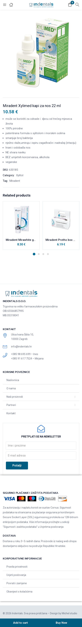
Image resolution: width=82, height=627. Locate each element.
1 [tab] (34, 254)
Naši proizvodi (14, 396)
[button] (70, 5)
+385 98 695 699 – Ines (24, 354)
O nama (11, 388)
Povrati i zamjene (16, 583)
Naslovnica (12, 380)
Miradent (14, 180)
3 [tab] (43, 254)
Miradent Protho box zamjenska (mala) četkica (61, 240)
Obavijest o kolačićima (19, 591)
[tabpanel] (21, 225)
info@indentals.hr (21, 346)
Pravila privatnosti (16, 566)
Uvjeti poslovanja (16, 574)
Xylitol (19, 175)
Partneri (11, 405)
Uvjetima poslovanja (51, 526)
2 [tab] (39, 254)
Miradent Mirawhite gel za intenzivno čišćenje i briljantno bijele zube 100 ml (21, 240)
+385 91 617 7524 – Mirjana (27, 358)
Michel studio (69, 613)
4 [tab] (48, 254)
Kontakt (11, 413)
